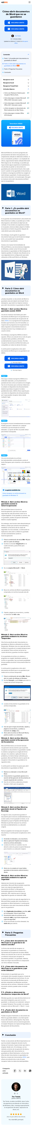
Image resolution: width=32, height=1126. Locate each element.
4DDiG (7, 321)
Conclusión (7, 72)
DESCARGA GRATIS (16, 23)
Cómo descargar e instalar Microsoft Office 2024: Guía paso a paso (16, 99)
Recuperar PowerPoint (10, 86)
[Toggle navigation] (29, 2)
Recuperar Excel (8, 83)
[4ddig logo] (4, 2)
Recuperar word (8, 79)
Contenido (6, 54)
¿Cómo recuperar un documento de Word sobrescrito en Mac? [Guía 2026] (16, 109)
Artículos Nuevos (9, 89)
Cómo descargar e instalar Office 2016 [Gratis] (16, 114)
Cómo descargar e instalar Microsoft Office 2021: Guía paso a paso (16, 104)
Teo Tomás (18, 36)
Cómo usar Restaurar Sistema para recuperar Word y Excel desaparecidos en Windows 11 (16, 94)
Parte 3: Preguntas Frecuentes (13, 69)
